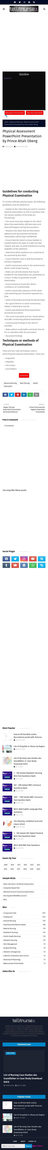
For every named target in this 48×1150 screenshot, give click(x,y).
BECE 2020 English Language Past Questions (28, 810)
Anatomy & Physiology (24, 960)
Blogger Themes (36, 1146)
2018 (25, 869)
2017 (18, 869)
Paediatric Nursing (24, 932)
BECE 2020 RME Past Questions (27, 845)
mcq (5, 900)
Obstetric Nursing (24, 940)
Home (6, 122)
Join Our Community (34, 113)
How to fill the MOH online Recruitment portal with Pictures (28, 735)
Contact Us (32, 1141)
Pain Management (24, 944)
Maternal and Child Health (24, 963)
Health (35, 383)
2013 (31, 865)
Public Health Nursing (24, 936)
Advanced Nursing (16, 122)
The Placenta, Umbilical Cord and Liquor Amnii (28, 822)
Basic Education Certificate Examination (19, 884)
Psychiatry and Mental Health (24, 925)
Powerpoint (8, 386)
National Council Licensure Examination (19, 892)
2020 (38, 869)
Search (28, 1146)
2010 (12, 865)
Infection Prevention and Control (24, 956)
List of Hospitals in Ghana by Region (29, 746)
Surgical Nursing (24, 948)
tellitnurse (9, 146)
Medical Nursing (24, 928)
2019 (31, 869)
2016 (12, 869)
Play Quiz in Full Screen (15, 113)
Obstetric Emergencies (24, 952)
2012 (25, 865)
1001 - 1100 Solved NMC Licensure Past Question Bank (28, 798)
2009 (5, 865)
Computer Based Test (12, 888)
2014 (38, 865)
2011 (18, 865)
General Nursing (24, 921)
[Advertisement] (24, 41)
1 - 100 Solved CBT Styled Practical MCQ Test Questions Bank (28, 834)
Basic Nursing (25, 383)
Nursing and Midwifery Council (15, 896)
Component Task (24, 913)
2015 (5, 869)
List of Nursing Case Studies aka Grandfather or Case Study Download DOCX (27, 761)
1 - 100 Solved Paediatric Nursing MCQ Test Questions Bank (28, 774)
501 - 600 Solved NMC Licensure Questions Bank (27, 786)
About (23, 1141)
